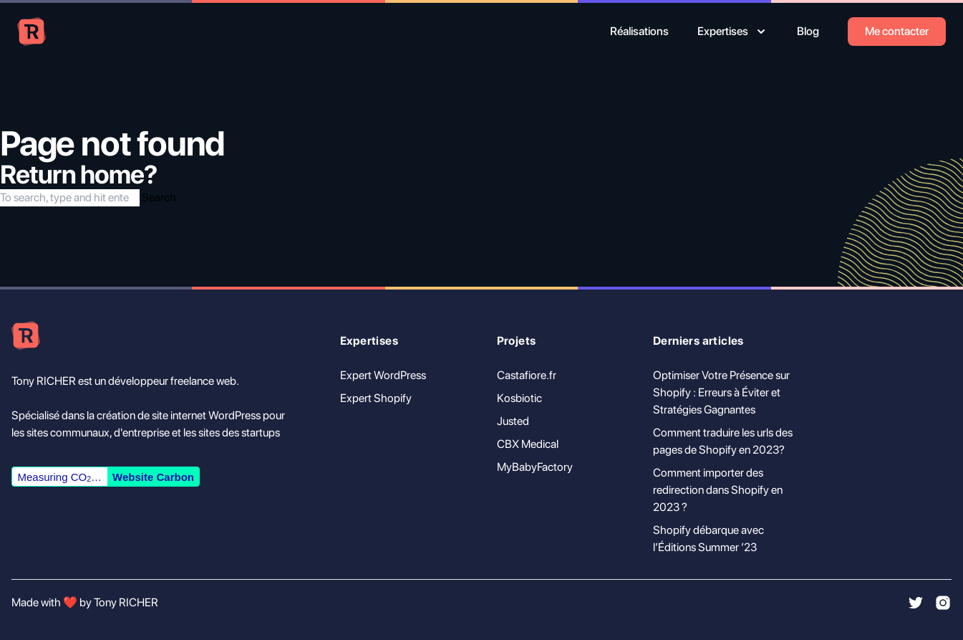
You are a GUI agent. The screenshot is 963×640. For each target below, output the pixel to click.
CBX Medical (527, 444)
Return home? (78, 174)
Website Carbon (153, 477)
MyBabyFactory (535, 467)
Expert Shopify (376, 398)
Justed (513, 421)
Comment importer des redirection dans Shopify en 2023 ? (718, 490)
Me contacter (897, 31)
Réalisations (639, 31)
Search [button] (159, 197)
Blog (808, 31)
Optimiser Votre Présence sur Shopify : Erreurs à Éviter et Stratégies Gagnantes (721, 392)
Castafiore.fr (526, 375)
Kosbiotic (519, 398)
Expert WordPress (383, 375)
